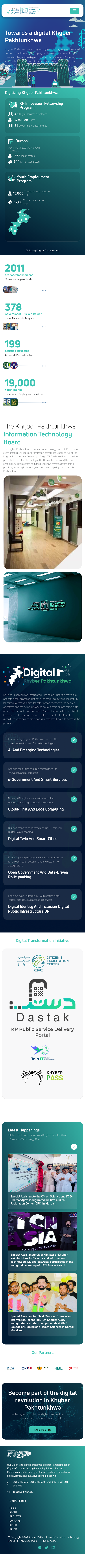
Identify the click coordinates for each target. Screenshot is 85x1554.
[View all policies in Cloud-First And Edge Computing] (74, 799)
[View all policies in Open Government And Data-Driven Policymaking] (74, 858)
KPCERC (13, 1525)
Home (12, 1508)
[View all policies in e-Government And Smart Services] (74, 770)
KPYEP (13, 1529)
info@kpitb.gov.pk (23, 1491)
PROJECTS (15, 1516)
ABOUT (13, 1512)
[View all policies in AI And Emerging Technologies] (74, 740)
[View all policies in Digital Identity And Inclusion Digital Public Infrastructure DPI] (74, 897)
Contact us (42, 1430)
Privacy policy (48, 1540)
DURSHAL (14, 1520)
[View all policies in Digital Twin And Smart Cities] (74, 829)
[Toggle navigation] (74, 11)
